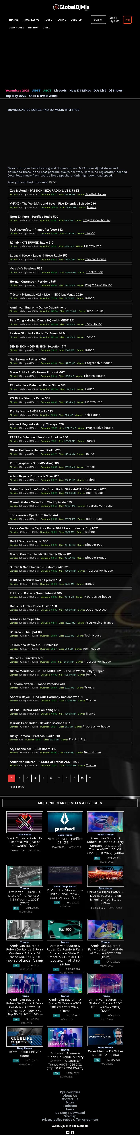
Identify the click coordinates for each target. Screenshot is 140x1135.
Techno (61, 19)
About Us (70, 1078)
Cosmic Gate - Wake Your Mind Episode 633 (41, 493)
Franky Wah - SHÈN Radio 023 (31, 404)
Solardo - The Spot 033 (26, 619)
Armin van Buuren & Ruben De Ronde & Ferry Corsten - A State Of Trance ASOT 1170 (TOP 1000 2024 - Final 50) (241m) (65, 937)
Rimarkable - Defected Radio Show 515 (37, 379)
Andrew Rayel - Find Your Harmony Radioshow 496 (46, 682)
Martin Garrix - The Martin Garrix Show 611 (40, 543)
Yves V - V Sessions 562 (26, 266)
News (70, 1090)
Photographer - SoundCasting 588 (34, 455)
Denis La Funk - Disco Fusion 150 (33, 594)
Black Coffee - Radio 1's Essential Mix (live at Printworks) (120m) (24, 825)
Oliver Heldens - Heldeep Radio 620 (35, 442)
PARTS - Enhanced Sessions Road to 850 (39, 430)
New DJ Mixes (73, 90)
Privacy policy (54, 1099)
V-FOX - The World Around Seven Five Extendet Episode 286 (53, 202)
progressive (31, 19)
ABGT (33, 90)
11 (90, 761)
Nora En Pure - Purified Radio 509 (34, 215)
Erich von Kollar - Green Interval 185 (36, 581)
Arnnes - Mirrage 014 (25, 606)
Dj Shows (106, 90)
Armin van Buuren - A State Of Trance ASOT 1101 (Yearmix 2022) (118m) (65, 986)
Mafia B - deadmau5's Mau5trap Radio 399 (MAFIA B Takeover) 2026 (58, 480)
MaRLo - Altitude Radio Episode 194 (35, 569)
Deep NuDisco (95, 597)
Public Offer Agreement (79, 1099)
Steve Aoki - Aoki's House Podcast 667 (37, 367)
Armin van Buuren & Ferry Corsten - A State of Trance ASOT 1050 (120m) (105, 933)
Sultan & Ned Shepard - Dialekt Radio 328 (39, 556)
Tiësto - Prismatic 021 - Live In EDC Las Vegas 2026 (46, 291)
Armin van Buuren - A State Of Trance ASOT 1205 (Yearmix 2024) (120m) (105, 986)
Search (97, 19)
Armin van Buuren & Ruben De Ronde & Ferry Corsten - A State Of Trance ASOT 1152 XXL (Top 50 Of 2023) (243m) (24, 937)
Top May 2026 (124, 90)
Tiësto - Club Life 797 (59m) (24, 1035)
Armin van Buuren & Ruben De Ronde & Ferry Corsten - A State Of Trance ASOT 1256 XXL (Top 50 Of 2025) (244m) (65, 1044)
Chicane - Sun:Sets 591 (26, 644)
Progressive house (95, 218)
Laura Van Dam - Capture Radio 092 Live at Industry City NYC (54, 518)
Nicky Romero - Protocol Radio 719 (35, 720)
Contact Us (70, 1081)
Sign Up (112, 21)
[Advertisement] (70, 61)
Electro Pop (92, 243)
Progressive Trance (97, 610)
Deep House (16, 27)
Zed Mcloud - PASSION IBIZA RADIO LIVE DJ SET (44, 190)
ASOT (43, 90)
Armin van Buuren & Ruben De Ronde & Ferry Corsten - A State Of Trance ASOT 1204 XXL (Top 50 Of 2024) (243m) (24, 990)
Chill (46, 27)
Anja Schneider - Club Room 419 (33, 733)
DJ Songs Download (70, 1093)
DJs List (91, 90)
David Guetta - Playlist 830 (29, 531)
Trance (13, 19)
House (48, 19)
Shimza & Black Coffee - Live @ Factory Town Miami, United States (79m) (105, 879)
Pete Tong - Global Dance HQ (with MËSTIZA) (42, 316)
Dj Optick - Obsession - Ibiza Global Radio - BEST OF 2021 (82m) (65, 877)
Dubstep (76, 19)
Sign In (112, 18)
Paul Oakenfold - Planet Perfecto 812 (36, 228)
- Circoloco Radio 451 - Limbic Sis (34, 632)
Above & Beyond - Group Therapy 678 (37, 417)
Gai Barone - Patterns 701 (28, 354)
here (52, 181)
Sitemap (70, 1097)
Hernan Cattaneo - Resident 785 (33, 278)
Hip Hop (33, 27)
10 (82, 761)
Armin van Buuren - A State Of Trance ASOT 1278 (44, 745)
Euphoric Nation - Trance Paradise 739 (37, 670)
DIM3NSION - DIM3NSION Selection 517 (38, 341)
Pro (124, 19)
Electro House (94, 256)
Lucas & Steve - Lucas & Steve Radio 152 (38, 253)
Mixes (70, 1084)
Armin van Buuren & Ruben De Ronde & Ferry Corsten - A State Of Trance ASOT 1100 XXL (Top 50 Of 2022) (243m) (105, 829)
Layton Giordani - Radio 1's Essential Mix (39, 329)
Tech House (94, 307)
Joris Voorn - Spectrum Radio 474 (34, 505)
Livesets (55, 90)
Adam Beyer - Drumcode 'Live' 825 (34, 467)
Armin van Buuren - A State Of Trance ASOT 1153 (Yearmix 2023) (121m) (24, 879)
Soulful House (94, 193)
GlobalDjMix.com (49, 1119)
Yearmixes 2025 (16, 90)
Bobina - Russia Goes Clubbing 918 (34, 695)
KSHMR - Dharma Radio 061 (30, 392)
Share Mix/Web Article (19, 95)
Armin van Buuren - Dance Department (38, 303)
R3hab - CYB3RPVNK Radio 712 (31, 240)
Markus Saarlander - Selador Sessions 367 (40, 707)
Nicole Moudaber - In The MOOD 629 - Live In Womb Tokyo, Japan (57, 657)
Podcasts (70, 1087)
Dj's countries (70, 1075)
